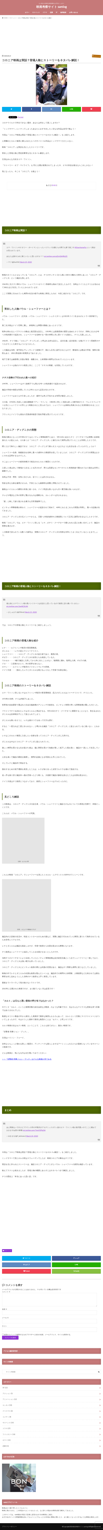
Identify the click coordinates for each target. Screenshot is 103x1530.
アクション (8, 1393)
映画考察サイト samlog (51, 7)
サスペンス (36, 12)
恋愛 (51, 12)
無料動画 (63, 12)
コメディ (7, 1417)
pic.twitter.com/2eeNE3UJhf (17, 606)
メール (5, 1318)
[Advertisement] (51, 37)
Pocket (20, 117)
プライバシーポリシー (9, 1526)
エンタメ (7, 1405)
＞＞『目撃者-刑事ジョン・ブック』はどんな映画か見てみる (27, 1059)
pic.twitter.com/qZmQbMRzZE (55, 256)
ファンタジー (9, 1434)
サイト (4, 1326)
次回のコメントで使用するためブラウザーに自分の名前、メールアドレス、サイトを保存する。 (38, 1335)
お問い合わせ (73, 12)
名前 (4, 1309)
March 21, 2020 (31, 612)
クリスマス (8, 1411)
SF (56, 12)
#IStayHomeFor (81, 247)
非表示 (54, 185)
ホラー (27, 12)
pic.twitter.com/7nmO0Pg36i (34, 1130)
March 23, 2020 (26, 262)
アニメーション (10, 1399)
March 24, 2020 (32, 1136)
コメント (6, 1292)
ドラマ (45, 12)
